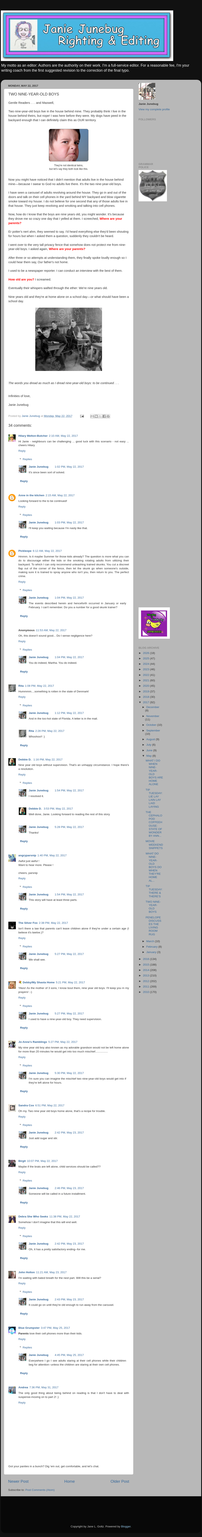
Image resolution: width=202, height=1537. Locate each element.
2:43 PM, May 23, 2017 (69, 1299)
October (151, 724)
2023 (146, 669)
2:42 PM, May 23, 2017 (69, 1132)
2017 (146, 702)
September (153, 730)
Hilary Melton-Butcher (33, 435)
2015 (146, 964)
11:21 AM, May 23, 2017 (51, 1272)
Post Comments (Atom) (40, 1489)
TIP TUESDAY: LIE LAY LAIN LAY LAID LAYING (154, 798)
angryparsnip (27, 855)
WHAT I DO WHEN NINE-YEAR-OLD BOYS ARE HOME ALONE (154, 772)
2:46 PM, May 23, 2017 (69, 1188)
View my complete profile (154, 109)
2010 (146, 992)
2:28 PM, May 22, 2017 (49, 730)
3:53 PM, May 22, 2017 (58, 808)
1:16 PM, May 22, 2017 (48, 759)
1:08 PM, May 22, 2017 (39, 685)
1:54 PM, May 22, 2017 (69, 790)
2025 (146, 658)
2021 (146, 680)
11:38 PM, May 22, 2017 (64, 1216)
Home (69, 1481)
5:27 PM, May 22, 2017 (69, 954)
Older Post (120, 1481)
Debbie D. (25, 759)
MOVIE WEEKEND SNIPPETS (154, 844)
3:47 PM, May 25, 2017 (55, 1327)
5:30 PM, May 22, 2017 (69, 1073)
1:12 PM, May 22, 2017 (69, 713)
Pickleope (25, 550)
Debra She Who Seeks (33, 1216)
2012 (146, 981)
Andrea (23, 1387)
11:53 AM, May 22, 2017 (51, 630)
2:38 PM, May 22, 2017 (53, 922)
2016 (146, 959)
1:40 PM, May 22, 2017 (52, 855)
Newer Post (18, 1481)
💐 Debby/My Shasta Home (36, 982)
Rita (21, 685)
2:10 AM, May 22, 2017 (63, 435)
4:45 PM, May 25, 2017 (69, 1355)
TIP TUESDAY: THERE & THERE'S (154, 891)
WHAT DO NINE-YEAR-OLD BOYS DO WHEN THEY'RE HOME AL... (154, 867)
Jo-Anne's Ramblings (32, 1041)
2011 (146, 986)
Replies (27, 459)
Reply (22, 450)
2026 (146, 653)
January (151, 952)
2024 (146, 663)
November (152, 716)
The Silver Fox (28, 922)
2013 (146, 975)
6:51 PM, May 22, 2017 (49, 1105)
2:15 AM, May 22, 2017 (60, 495)
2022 (146, 674)
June (149, 750)
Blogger (126, 1526)
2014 (146, 970)
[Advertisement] (151, 271)
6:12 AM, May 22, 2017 (47, 550)
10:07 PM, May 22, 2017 (42, 1161)
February (152, 946)
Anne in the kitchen (31, 495)
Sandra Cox (26, 1105)
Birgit (22, 1161)
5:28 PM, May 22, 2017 (69, 827)
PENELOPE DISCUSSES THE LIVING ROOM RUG (153, 926)
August (151, 739)
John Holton (26, 1272)
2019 (146, 691)
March (150, 941)
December (152, 707)
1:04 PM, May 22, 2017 (69, 597)
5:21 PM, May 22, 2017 (70, 982)
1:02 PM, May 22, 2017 (69, 466)
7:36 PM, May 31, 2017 (44, 1387)
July (149, 744)
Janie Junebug (31, 416)
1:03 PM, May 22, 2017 (69, 522)
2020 (146, 685)
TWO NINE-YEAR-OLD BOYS (153, 907)
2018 (146, 696)
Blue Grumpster (29, 1327)
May (149, 755)
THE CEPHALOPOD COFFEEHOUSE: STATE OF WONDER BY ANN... (154, 824)
